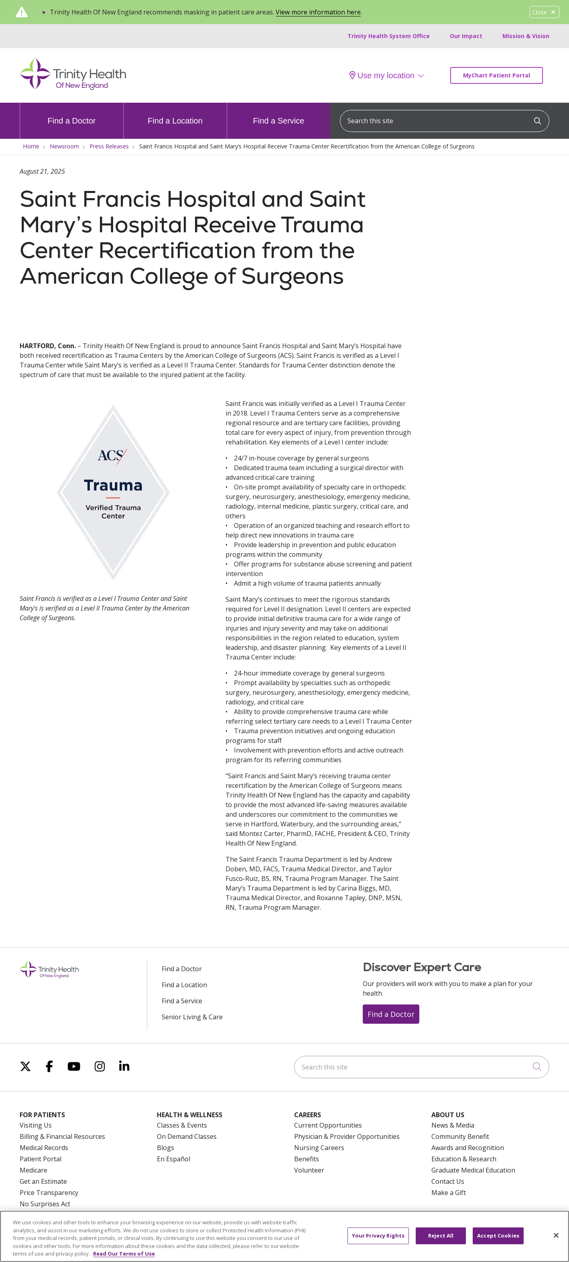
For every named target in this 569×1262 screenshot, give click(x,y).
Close (544, 12)
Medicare (33, 1170)
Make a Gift (448, 1192)
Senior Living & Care (192, 1016)
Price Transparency (49, 1192)
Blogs (165, 1147)
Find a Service (278, 114)
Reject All (440, 1239)
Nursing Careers (319, 1147)
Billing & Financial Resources (62, 1136)
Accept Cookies (498, 1239)
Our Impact (466, 36)
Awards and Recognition (467, 1147)
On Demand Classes (187, 1136)
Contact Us (447, 1181)
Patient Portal (40, 1158)
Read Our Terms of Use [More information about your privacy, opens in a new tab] (124, 1258)
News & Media (452, 1125)
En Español (173, 1158)
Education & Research (463, 1158)
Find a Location (175, 114)
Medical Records (44, 1147)
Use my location (382, 75)
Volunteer (309, 1170)
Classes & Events (182, 1125)
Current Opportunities (328, 1125)
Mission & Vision (525, 36)
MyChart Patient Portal (496, 75)
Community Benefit (460, 1136)
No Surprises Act (45, 1203)
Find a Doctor (71, 114)
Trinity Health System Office (388, 36)
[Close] (556, 1239)
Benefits (306, 1158)
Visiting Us (36, 1125)
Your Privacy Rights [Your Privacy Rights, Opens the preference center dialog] (378, 1239)
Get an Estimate (43, 1181)
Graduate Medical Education (473, 1170)
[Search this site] (444, 121)
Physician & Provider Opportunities (347, 1136)
